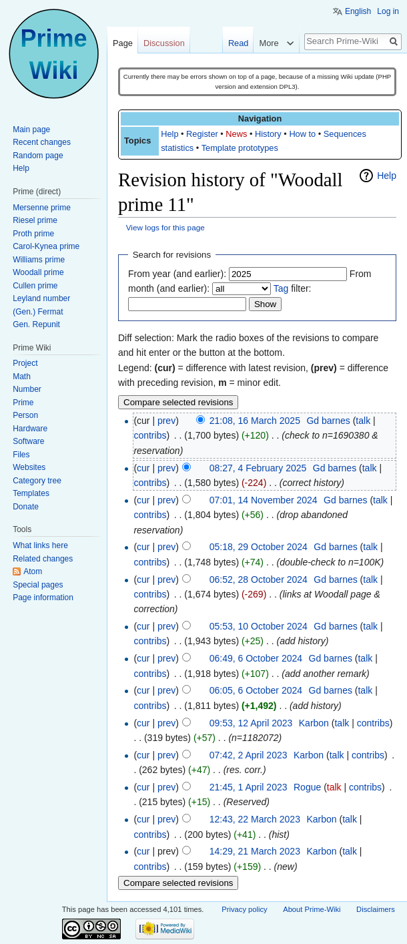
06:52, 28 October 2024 (259, 579)
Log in (388, 11)
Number (27, 389)
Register (202, 134)
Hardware (30, 428)
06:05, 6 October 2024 (256, 690)
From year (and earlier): (177, 273)
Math (22, 376)
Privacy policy (244, 909)
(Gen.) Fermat (38, 311)
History (268, 134)
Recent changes (42, 142)
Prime (23, 402)
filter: (293, 288)
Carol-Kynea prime (46, 246)
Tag (281, 288)
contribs (149, 435)
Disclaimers (375, 909)
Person (25, 415)
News (236, 134)
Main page (31, 129)
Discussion (164, 43)
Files (21, 454)
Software (28, 441)
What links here (40, 545)
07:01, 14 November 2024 (264, 500)
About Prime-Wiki (311, 909)
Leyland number (41, 298)
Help (169, 134)
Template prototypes (239, 148)
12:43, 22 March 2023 (255, 819)
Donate (26, 506)
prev (166, 420)
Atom (32, 571)
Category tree (37, 480)
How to (302, 134)
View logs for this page (165, 227)
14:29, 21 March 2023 (255, 851)
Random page (38, 155)
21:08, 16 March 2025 (255, 420)
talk (363, 420)
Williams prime (39, 259)
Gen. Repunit (36, 324)
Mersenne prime (42, 207)
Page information (43, 597)
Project (25, 363)
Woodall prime (38, 272)
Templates (31, 493)
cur (143, 468)
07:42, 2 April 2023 (249, 755)
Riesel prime (35, 220)
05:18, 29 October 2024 (259, 546)
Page (123, 43)
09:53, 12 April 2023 (251, 723)
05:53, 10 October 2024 (259, 626)
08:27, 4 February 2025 (258, 468)
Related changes (43, 558)
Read (238, 43)
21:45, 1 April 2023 (249, 787)
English (358, 11)
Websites (29, 467)
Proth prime (33, 233)
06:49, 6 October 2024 (256, 658)
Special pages (38, 584)
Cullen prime (35, 285)
